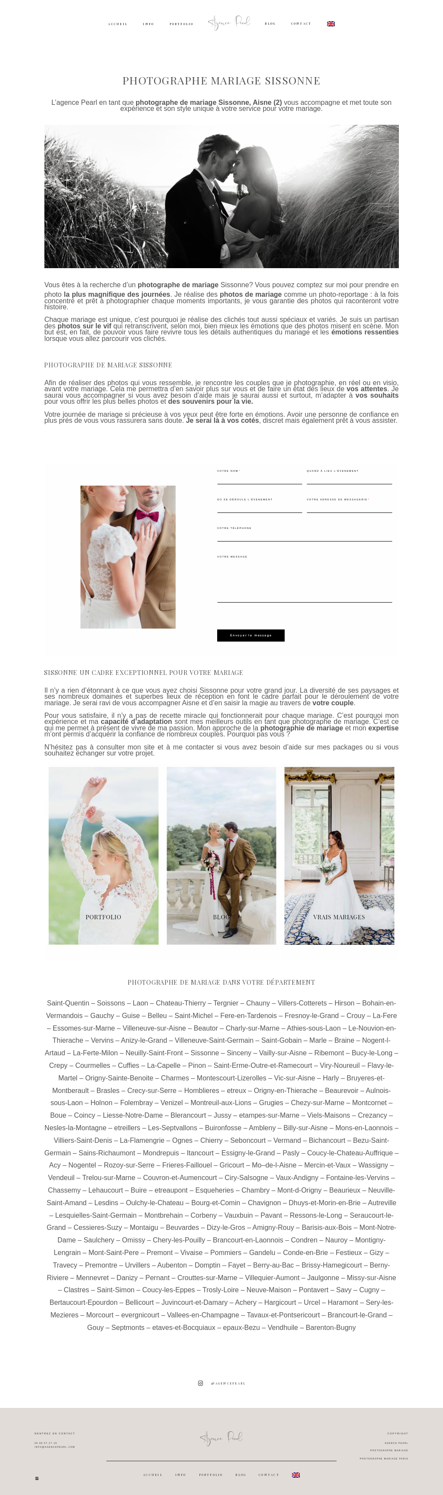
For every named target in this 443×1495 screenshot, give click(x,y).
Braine (344, 1037)
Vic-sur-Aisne (294, 1075)
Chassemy (64, 1187)
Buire (139, 1187)
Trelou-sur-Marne (108, 1174)
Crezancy (372, 1112)
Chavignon (264, 1199)
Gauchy (102, 1012)
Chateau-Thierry (181, 1000)
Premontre (101, 1262)
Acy (55, 1162)
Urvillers (137, 1262)
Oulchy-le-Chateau (154, 1199)
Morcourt (99, 1312)
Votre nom (227, 471)
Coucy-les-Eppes (168, 1287)
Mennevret (92, 1274)
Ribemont (329, 1050)
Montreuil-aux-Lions (220, 1100)
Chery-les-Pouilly (179, 1237)
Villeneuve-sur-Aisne (154, 1025)
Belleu (157, 1012)
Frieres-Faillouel (187, 1162)
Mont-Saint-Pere (113, 1249)
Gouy (95, 1324)
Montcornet (369, 1100)
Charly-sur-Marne (252, 1025)
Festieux (349, 1249)
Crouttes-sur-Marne (207, 1274)
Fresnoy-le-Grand (312, 1012)
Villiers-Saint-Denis (83, 1137)
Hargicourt (280, 1299)
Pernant (157, 1274)
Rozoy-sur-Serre (129, 1162)
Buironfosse (223, 1125)
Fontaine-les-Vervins (357, 1174)
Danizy (127, 1274)
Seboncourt (248, 1137)
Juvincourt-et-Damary (194, 1299)
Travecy (65, 1262)
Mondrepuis (161, 1150)
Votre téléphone (234, 528)
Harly (331, 1075)
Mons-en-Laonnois (364, 1125)
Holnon (101, 1100)
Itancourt (200, 1150)
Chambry (255, 1187)
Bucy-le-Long (372, 1050)
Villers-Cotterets (302, 1000)
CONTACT (301, 24)
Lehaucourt (105, 1187)
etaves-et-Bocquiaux (183, 1324)
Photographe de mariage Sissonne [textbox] (108, 365)
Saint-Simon (116, 1287)
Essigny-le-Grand (248, 1150)
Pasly (290, 1150)
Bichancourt (327, 1137)
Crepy (58, 1062)
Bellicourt (139, 1299)
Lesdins (106, 1199)
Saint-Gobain (281, 1037)
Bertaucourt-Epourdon (83, 1299)
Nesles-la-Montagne (75, 1125)
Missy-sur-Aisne (371, 1274)
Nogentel (82, 1162)
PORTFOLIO (182, 24)
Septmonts (128, 1324)
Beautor (206, 1025)
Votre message (232, 556)
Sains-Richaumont (107, 1150)
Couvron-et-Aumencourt (180, 1174)
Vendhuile (283, 1324)
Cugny (369, 1287)
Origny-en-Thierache (286, 1087)
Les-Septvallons (172, 1125)
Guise (131, 1012)
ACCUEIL (118, 24)
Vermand (287, 1137)
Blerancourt (188, 1112)
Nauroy (336, 1237)
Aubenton (172, 1262)
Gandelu (262, 1249)
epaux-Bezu (241, 1324)
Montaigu (144, 1225)
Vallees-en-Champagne (203, 1312)
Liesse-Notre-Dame (133, 1112)
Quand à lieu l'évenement (333, 471)
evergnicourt (140, 1312)
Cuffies (129, 1062)
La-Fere (385, 1012)
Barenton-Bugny (331, 1324)
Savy (344, 1287)
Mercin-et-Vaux (327, 1162)
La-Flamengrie (142, 1137)
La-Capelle (163, 1062)
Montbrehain (163, 1212)
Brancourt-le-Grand (357, 1312)
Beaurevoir (341, 1087)
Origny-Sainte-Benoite (119, 1075)
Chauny (258, 1000)
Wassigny (373, 1162)
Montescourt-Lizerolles (231, 1075)
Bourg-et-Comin (215, 1199)
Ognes (182, 1137)
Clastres (76, 1287)
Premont (160, 1249)
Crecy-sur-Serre (152, 1087)
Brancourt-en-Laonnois (248, 1237)
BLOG (270, 24)
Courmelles (92, 1062)
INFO (148, 24)
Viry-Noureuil (340, 1062)
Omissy (133, 1237)
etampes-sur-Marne (269, 1112)
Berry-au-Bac (273, 1262)
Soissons (111, 1000)
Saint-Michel (194, 1012)
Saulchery (98, 1237)
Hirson (344, 1000)
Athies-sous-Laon (314, 1025)
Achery (246, 1299)
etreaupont (171, 1187)
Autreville (382, 1199)
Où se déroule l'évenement (245, 499)
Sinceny (239, 1050)
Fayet (236, 1262)
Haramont (342, 1299)
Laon (140, 1000)
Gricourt (232, 1162)
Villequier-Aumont (272, 1274)
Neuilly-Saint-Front (154, 1050)
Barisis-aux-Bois (327, 1225)
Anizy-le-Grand (144, 1037)
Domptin (208, 1262)
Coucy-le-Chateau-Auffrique (350, 1150)
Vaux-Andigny (297, 1174)
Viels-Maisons (328, 1112)
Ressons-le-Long (316, 1212)
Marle (318, 1037)
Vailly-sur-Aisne (283, 1050)
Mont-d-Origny (299, 1187)
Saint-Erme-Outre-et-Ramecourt (263, 1062)
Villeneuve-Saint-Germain (214, 1037)
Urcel (312, 1299)
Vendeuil (61, 1174)
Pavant (271, 1212)
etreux (236, 1087)
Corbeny (204, 1212)
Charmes (175, 1075)
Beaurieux (344, 1187)
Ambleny (262, 1125)
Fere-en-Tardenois (248, 1012)
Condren (304, 1237)
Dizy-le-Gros (226, 1225)
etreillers (127, 1125)
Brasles (107, 1087)
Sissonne (235, 285)
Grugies (271, 1100)
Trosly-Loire (220, 1287)
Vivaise (191, 1249)
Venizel (172, 1100)
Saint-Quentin (68, 1000)
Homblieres (201, 1087)
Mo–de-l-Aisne (274, 1162)
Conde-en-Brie (305, 1249)
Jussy (222, 1112)
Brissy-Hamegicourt (332, 1262)
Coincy (84, 1112)
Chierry (211, 1137)
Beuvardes (182, 1225)
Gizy (376, 1249)
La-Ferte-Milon (95, 1050)
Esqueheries (215, 1187)
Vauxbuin (239, 1212)
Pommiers (225, 1249)
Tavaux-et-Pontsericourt (283, 1312)
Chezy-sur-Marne (318, 1100)
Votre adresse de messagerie (337, 499)
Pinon (197, 1062)
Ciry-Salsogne (246, 1174)
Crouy (356, 1012)
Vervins (102, 1037)
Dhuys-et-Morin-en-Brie (324, 1199)
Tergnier (225, 1000)
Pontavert (313, 1287)
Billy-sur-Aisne (305, 1125)
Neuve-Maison (269, 1287)
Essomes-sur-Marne (84, 1025)
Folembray (136, 1100)
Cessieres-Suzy (98, 1225)
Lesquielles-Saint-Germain (96, 1212)
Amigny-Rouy (273, 1225)
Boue (58, 1112)
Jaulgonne (323, 1274)
